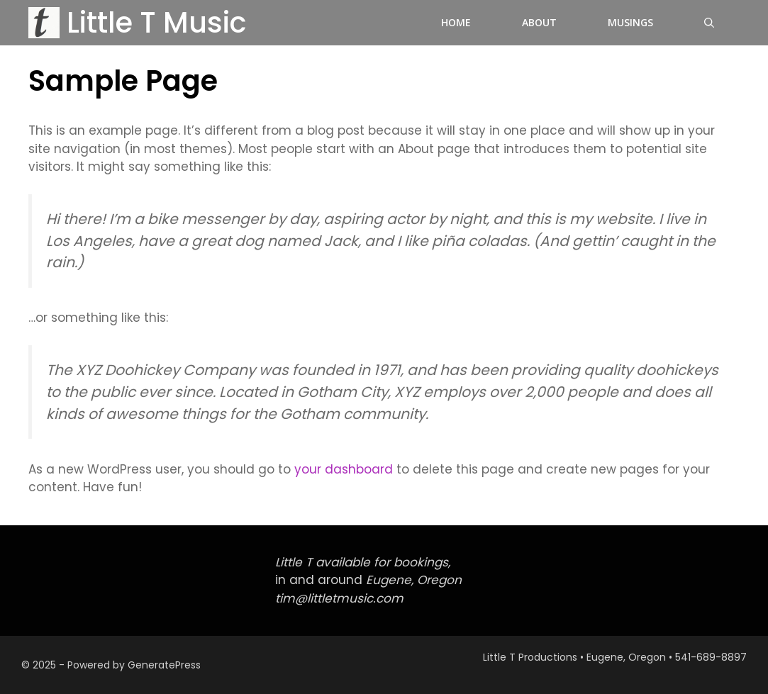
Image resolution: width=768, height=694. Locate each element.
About (539, 22)
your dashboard (343, 469)
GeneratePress (164, 665)
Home (456, 22)
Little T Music (156, 23)
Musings (630, 22)
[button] (709, 22)
